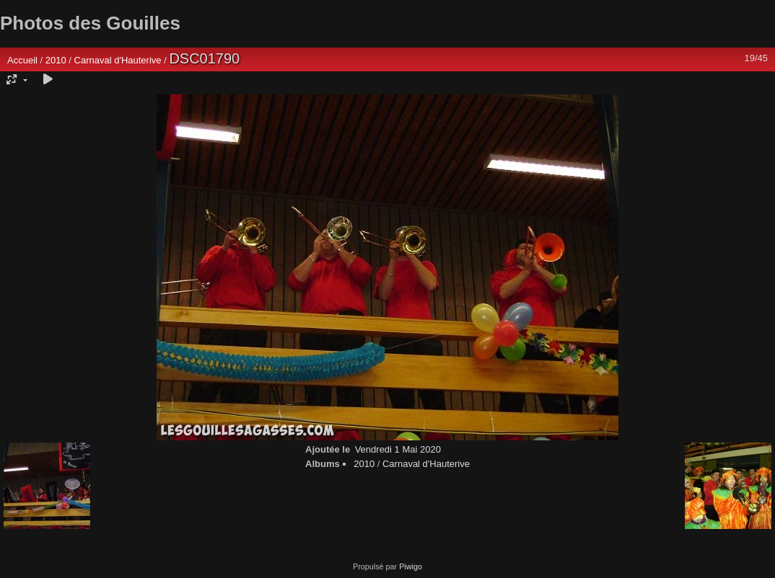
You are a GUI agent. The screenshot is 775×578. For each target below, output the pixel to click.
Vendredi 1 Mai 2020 (398, 449)
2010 (55, 60)
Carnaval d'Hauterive (118, 60)
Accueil (22, 60)
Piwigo (410, 566)
